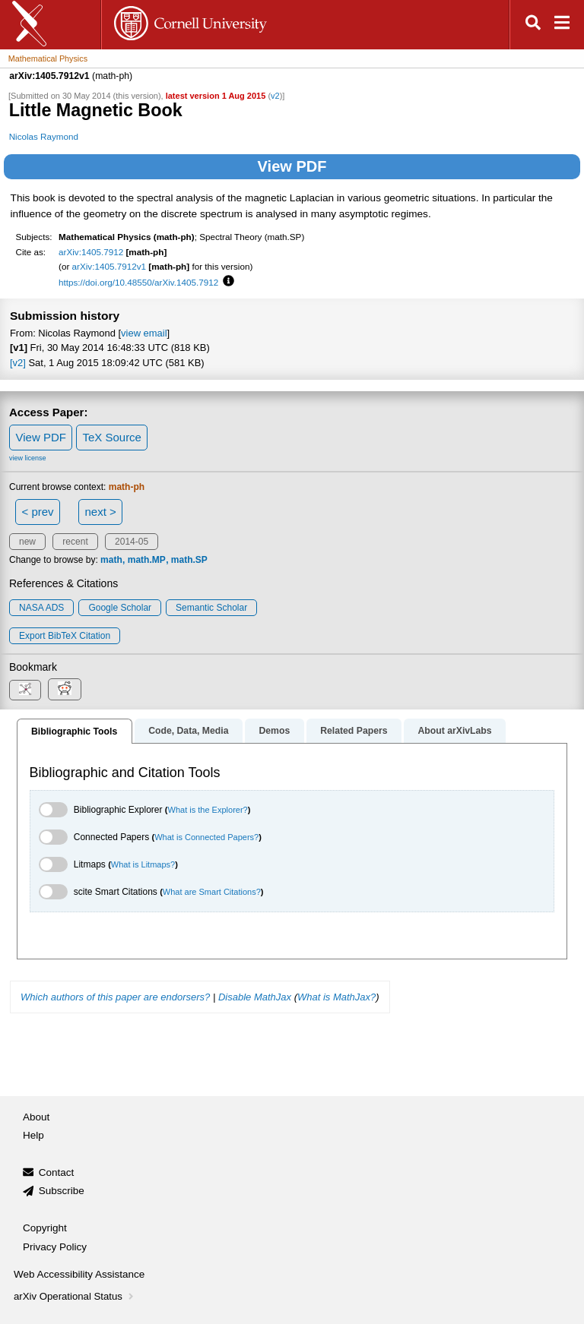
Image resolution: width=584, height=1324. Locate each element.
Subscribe (61, 1190)
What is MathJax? (336, 997)
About (36, 1117)
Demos (274, 730)
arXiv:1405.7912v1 (109, 266)
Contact (57, 1172)
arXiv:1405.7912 (91, 252)
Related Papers (353, 730)
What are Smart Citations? (212, 891)
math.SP (189, 560)
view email (144, 333)
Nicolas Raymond (43, 136)
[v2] (18, 362)
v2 (275, 95)
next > (100, 511)
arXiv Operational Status (75, 1296)
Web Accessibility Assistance (79, 1274)
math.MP (147, 560)
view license (27, 458)
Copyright (45, 1228)
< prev (38, 511)
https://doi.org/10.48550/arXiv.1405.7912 (138, 282)
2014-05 (131, 541)
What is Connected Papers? (206, 837)
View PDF (292, 166)
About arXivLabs (454, 730)
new (27, 541)
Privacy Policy (55, 1247)
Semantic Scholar (211, 607)
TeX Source (111, 437)
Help (33, 1135)
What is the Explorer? (208, 809)
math (111, 560)
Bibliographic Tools (74, 731)
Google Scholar (119, 607)
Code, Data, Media (188, 730)
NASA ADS (41, 607)
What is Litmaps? (143, 864)
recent (74, 541)
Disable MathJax (254, 997)
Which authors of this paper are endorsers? (115, 997)
